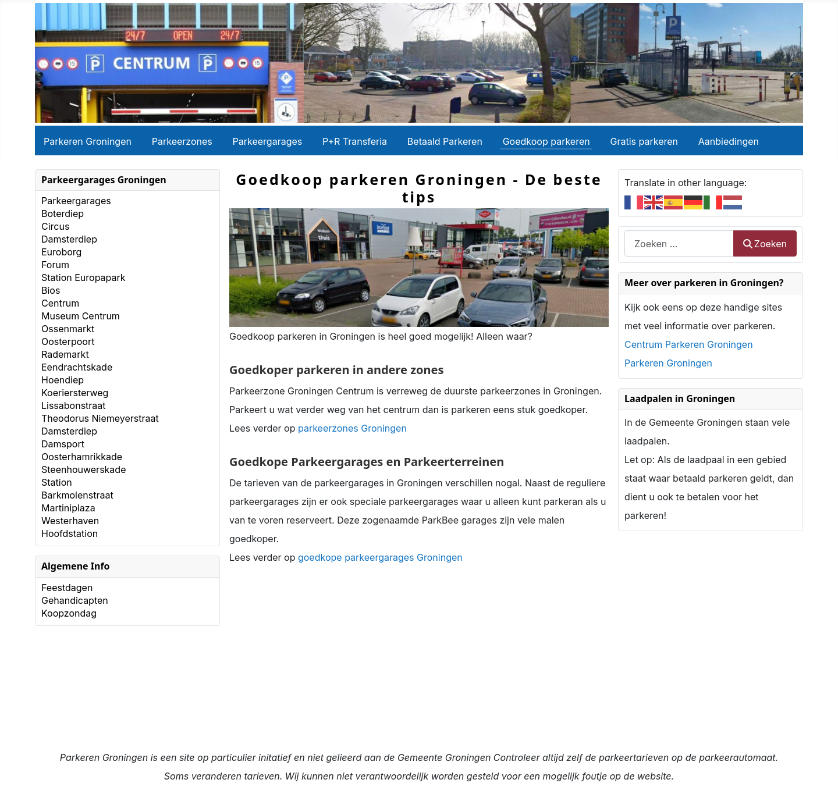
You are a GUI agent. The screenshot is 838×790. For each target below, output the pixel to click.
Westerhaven (70, 520)
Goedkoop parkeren (546, 141)
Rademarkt (65, 354)
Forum (55, 265)
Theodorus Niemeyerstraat (100, 418)
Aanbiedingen (728, 141)
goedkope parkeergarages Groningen (380, 557)
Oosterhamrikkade (81, 456)
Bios (50, 290)
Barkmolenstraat (77, 495)
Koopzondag (69, 613)
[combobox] (679, 243)
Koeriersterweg (74, 392)
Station (56, 482)
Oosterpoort (67, 341)
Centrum (60, 303)
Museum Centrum (80, 316)
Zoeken (765, 244)
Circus (55, 226)
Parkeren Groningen (88, 141)
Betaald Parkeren (444, 141)
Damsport (62, 444)
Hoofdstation (69, 533)
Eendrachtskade (76, 367)
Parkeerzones (182, 141)
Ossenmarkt (67, 328)
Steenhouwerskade (83, 469)
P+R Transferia (354, 141)
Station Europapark (83, 277)
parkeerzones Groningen (352, 428)
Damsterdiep (69, 239)
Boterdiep (62, 213)
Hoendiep (62, 380)
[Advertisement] (419, 666)
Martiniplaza (68, 508)
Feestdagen (67, 587)
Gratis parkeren (644, 141)
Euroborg (61, 252)
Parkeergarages (268, 141)
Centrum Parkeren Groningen (688, 344)
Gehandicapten (74, 600)
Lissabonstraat (73, 405)
